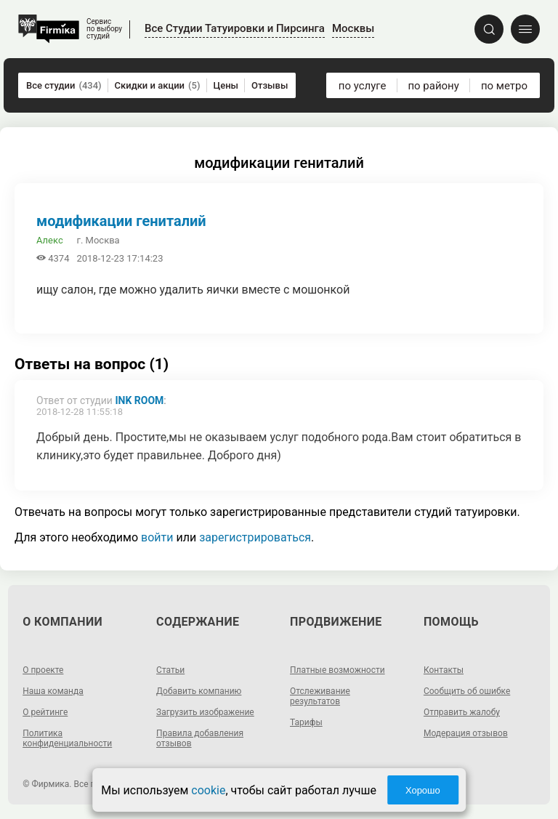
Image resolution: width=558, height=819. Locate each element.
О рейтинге (45, 712)
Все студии (64, 85)
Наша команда (53, 691)
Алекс (49, 240)
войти (157, 537)
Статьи (170, 670)
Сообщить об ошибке (467, 691)
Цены (226, 85)
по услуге (363, 85)
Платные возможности (337, 670)
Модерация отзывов (466, 733)
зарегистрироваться (255, 537)
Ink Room (139, 400)
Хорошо (422, 790)
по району (433, 85)
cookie (208, 790)
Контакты (444, 670)
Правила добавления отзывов (199, 738)
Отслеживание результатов (320, 696)
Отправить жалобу (462, 712)
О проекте (43, 670)
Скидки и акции (158, 85)
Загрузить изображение (205, 712)
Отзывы (269, 85)
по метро (504, 85)
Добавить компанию (198, 691)
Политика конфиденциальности (67, 738)
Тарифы (306, 722)
